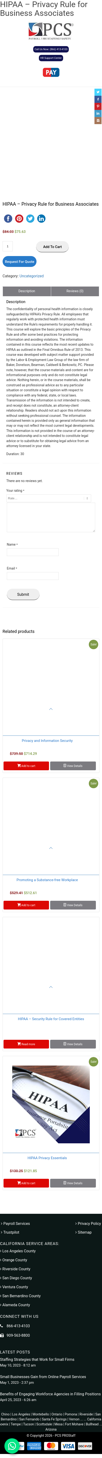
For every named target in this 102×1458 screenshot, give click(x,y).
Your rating (15, 490)
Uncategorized (32, 276)
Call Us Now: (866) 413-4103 (51, 49)
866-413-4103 (18, 1326)
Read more (26, 1044)
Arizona (51, 1429)
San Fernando (29, 1419)
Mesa (58, 1424)
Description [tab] (26, 291)
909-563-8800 (18, 1335)
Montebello (41, 1414)
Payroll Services (15, 1223)
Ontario (56, 1414)
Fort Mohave (74, 1424)
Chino (5, 1414)
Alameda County (15, 1305)
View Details (73, 765)
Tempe (16, 1424)
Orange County (13, 1260)
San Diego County (16, 1278)
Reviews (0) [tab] (74, 291)
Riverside (86, 1414)
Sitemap (83, 1232)
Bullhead (92, 1424)
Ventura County (14, 1287)
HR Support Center (51, 58)
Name (12, 544)
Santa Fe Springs (54, 1419)
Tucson (28, 1424)
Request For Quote (19, 262)
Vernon (74, 1419)
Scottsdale (44, 1424)
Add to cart (52, 247)
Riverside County (15, 1269)
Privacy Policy (88, 1223)
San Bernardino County (20, 1296)
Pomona (71, 1414)
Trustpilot (10, 1232)
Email (12, 568)
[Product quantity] (8, 246)
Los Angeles (21, 1414)
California (94, 1419)
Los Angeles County (18, 1251)
